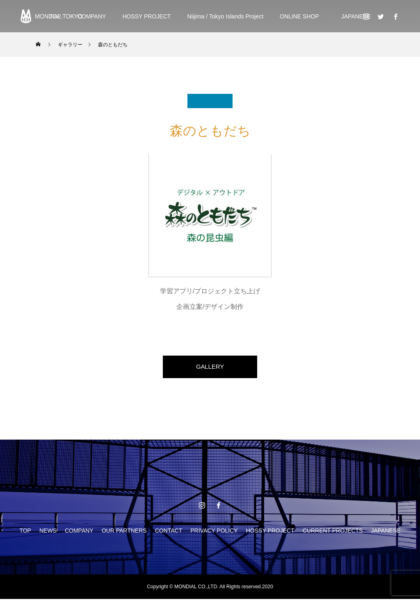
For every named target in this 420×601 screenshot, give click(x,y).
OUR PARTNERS (124, 532)
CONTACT (169, 532)
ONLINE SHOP (299, 16)
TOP (25, 532)
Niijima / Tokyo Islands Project (225, 16)
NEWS (48, 532)
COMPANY (92, 16)
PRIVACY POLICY (213, 532)
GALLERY (210, 367)
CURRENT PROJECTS (333, 532)
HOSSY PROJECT (146, 16)
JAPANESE (353, 16)
